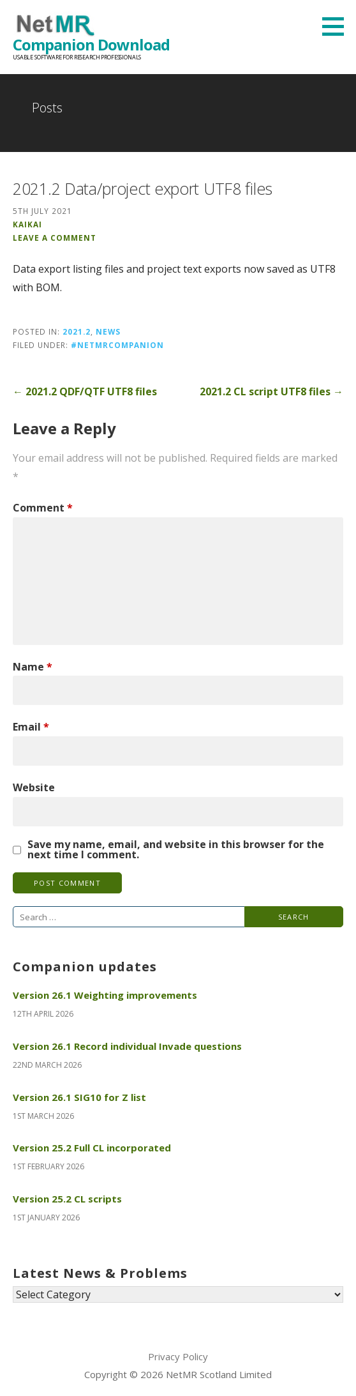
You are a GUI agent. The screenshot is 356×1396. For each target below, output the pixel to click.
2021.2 (77, 331)
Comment (43, 508)
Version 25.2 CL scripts (67, 1198)
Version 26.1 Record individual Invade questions (127, 1046)
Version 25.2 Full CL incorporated (92, 1147)
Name (32, 667)
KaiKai (27, 224)
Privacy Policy (178, 1356)
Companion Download (91, 44)
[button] (337, 26)
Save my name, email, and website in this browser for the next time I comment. (175, 849)
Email (31, 727)
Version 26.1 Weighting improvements (105, 995)
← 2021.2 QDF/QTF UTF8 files (85, 391)
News (108, 331)
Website (34, 787)
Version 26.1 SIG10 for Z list (79, 1097)
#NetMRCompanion (117, 345)
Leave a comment (54, 237)
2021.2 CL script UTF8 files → (271, 391)
